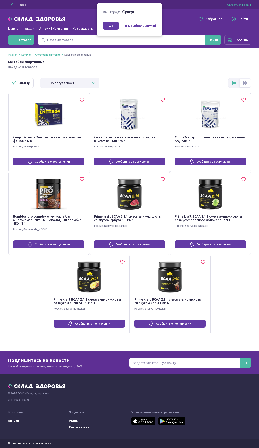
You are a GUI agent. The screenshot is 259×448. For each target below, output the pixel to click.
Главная (14, 28)
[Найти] (213, 40)
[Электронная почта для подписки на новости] (185, 362)
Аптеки (13, 420)
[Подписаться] (245, 363)
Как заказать (83, 28)
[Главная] (37, 18)
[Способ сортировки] (69, 83)
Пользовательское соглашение (29, 443)
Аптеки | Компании (53, 28)
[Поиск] (121, 39)
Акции (29, 28)
